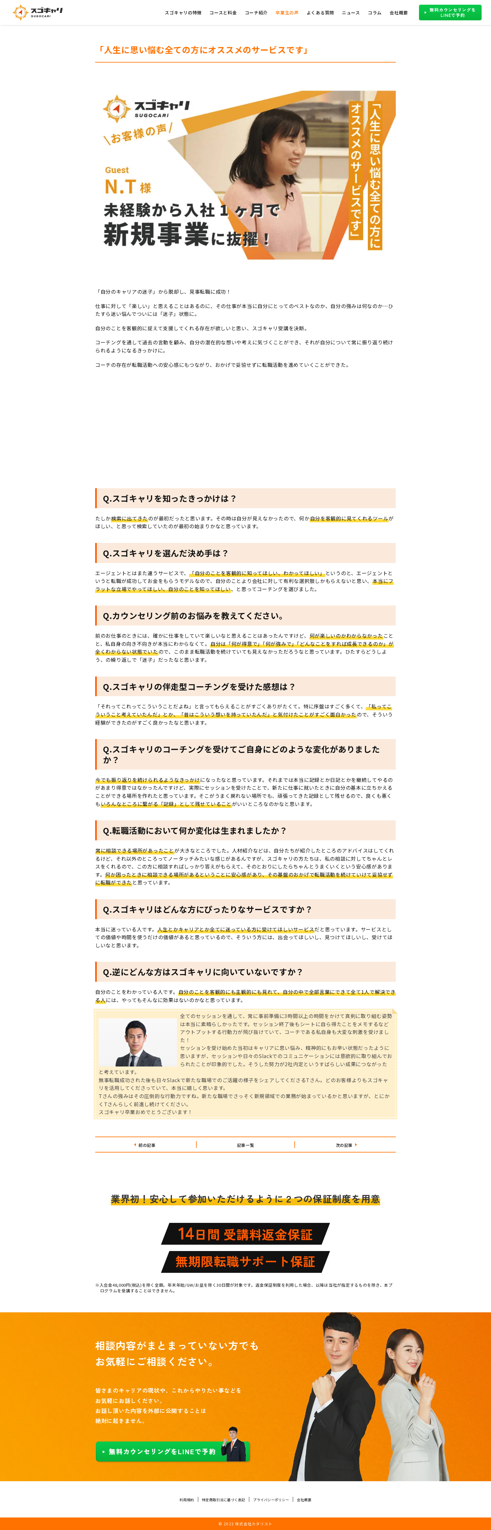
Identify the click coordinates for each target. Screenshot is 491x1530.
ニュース (351, 12)
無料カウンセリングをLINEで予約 (453, 12)
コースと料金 (223, 12)
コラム (375, 12)
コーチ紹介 (256, 12)
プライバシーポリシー (277, 1499)
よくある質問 (320, 12)
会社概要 (399, 12)
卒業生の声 (287, 12)
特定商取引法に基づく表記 (218, 1499)
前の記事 (147, 1144)
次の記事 (343, 1144)
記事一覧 (245, 1144)
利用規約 (174, 1499)
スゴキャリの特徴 (183, 12)
